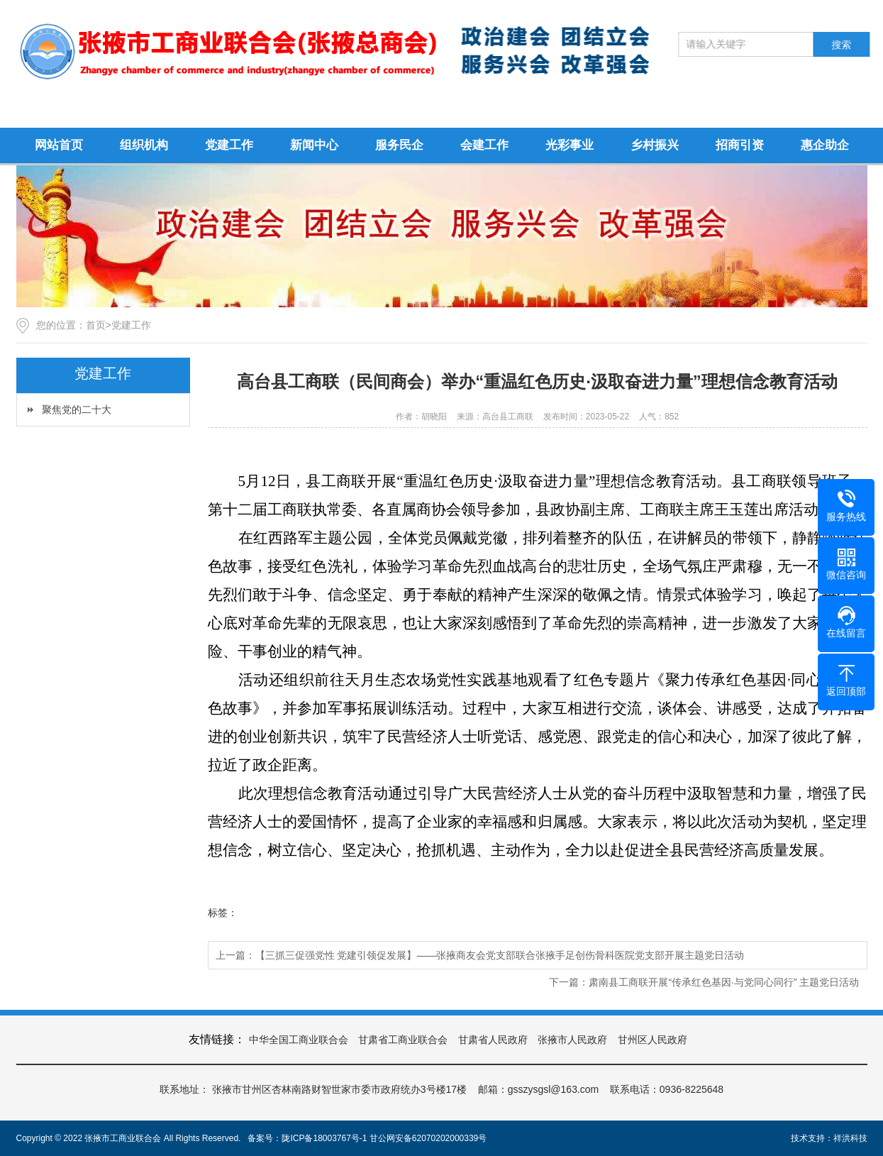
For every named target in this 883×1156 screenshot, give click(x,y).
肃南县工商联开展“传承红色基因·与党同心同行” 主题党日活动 (724, 982)
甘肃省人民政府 (493, 1039)
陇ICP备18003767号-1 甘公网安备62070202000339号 (384, 1138)
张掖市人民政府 (572, 1039)
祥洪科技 (850, 1138)
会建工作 (484, 145)
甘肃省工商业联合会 (403, 1039)
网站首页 (59, 145)
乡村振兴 (655, 145)
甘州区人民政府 (652, 1039)
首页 (96, 325)
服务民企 (399, 145)
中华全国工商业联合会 (298, 1039)
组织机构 (144, 145)
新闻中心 (314, 145)
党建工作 (229, 145)
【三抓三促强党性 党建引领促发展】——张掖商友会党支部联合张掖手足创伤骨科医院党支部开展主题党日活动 (500, 955)
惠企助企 (825, 145)
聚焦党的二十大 (76, 409)
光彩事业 (569, 145)
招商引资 (740, 145)
